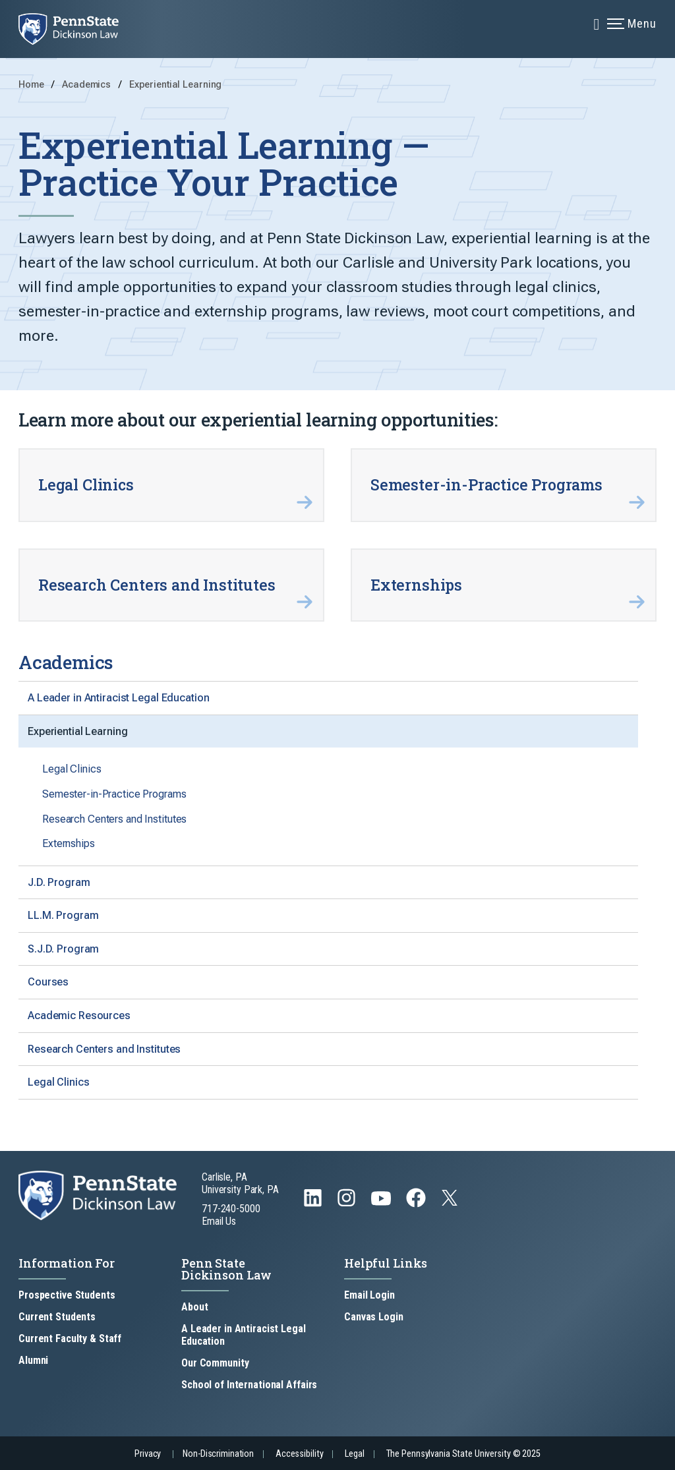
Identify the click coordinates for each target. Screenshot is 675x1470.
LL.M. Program (63, 915)
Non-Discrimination (218, 1453)
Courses (48, 982)
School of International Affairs (249, 1384)
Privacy (147, 1453)
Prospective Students (66, 1295)
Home (31, 84)
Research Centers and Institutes (114, 819)
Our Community (215, 1363)
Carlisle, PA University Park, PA (240, 1183)
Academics (87, 84)
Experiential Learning (175, 84)
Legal (354, 1453)
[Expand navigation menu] (596, 23)
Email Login (369, 1295)
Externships (68, 843)
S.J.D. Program (63, 949)
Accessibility (299, 1453)
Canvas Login (373, 1316)
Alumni (33, 1360)
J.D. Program (59, 882)
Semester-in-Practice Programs (114, 794)
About (194, 1307)
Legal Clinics (71, 769)
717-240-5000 (231, 1208)
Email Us (219, 1221)
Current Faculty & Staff (69, 1338)
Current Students (57, 1316)
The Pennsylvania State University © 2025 (463, 1453)
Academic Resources (79, 1015)
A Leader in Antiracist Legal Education (118, 697)
